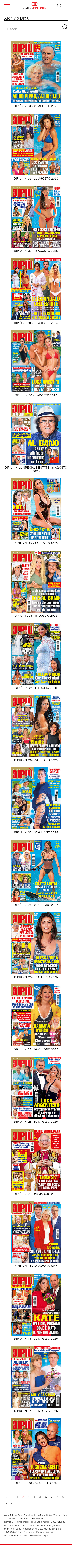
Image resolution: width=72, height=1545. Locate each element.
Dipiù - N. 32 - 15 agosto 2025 (36, 250)
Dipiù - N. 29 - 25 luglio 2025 (36, 543)
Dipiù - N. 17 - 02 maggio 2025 (36, 1411)
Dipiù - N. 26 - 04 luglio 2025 (36, 760)
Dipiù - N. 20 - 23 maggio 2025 (36, 1194)
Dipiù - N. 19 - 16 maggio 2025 (36, 1266)
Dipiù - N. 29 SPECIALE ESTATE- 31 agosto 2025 (36, 469)
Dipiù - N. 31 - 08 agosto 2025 (36, 323)
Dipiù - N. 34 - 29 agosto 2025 (36, 106)
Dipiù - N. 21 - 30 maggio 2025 (36, 1121)
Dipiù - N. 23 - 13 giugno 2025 (36, 977)
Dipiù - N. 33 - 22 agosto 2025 (36, 178)
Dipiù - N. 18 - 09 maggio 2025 (36, 1338)
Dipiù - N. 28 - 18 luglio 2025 (36, 615)
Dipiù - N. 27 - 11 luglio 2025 (36, 688)
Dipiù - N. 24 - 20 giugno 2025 (36, 905)
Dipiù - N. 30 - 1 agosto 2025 (36, 395)
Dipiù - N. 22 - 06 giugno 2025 (36, 1049)
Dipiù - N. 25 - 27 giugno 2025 (36, 832)
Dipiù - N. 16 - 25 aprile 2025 (36, 1483)
